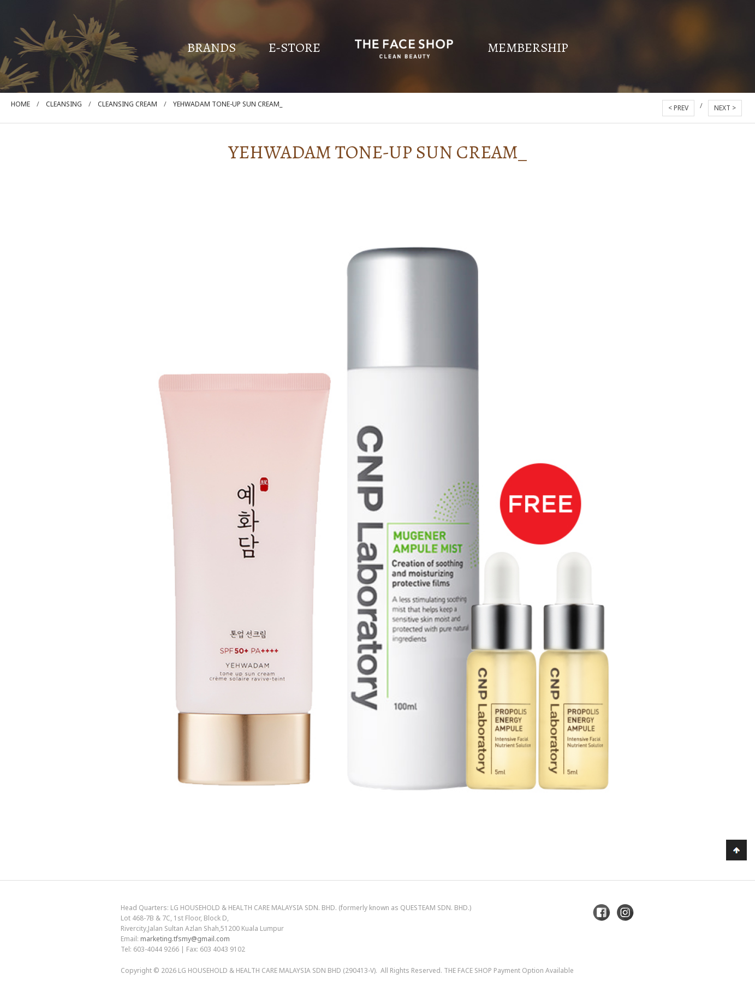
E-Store (294, 47)
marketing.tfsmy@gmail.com (185, 938)
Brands (211, 47)
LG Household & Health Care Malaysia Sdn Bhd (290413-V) (277, 970)
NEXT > (725, 107)
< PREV (678, 107)
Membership (528, 47)
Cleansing (64, 104)
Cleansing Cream (127, 104)
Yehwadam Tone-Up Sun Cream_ (227, 104)
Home (20, 104)
